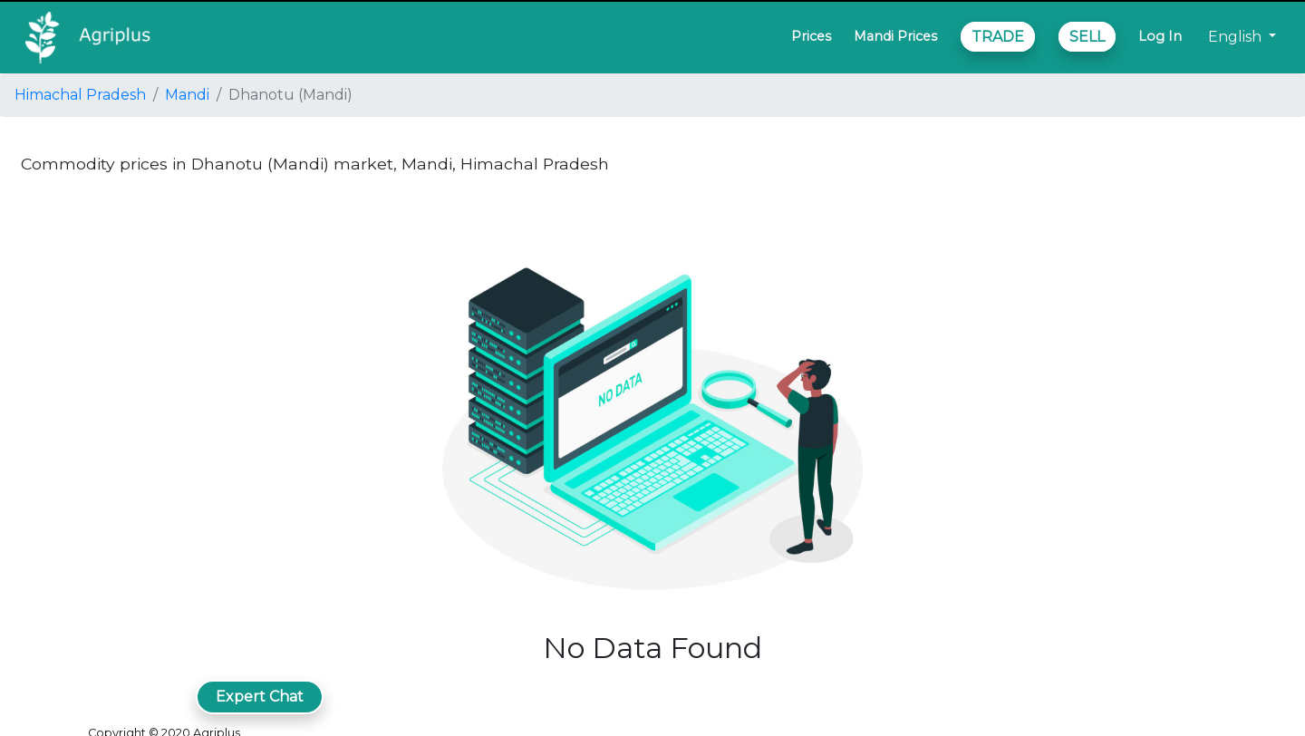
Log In (1160, 36)
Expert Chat (260, 696)
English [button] (1236, 36)
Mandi (187, 94)
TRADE (998, 36)
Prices (811, 36)
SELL (1087, 36)
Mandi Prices (895, 36)
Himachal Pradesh (80, 94)
